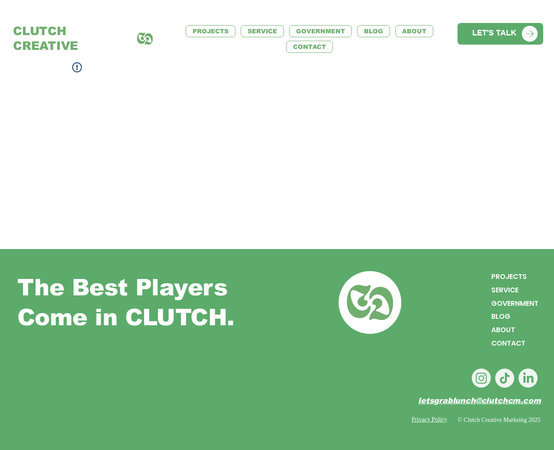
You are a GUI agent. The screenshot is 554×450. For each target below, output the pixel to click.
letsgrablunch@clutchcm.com (479, 400)
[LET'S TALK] (500, 34)
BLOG (500, 316)
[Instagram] (481, 378)
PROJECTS (509, 277)
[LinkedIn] (528, 378)
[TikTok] (504, 378)
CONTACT (508, 343)
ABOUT (503, 330)
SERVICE (505, 290)
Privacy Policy (429, 419)
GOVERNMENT (514, 303)
